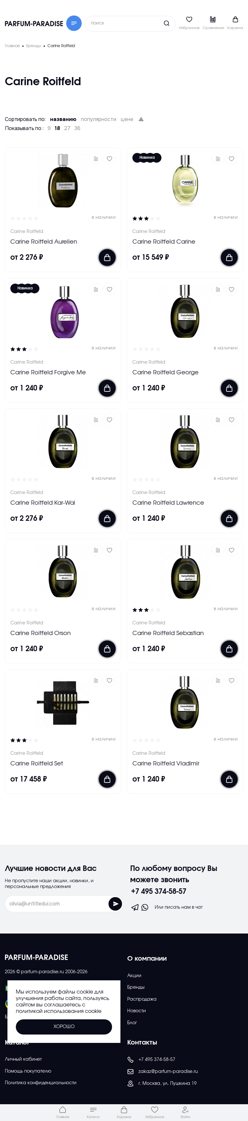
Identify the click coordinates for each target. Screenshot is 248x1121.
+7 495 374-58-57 (158, 891)
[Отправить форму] (115, 904)
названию (63, 119)
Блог (132, 1023)
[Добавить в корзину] (107, 257)
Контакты (142, 1042)
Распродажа (142, 999)
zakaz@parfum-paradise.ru (162, 1071)
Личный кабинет (23, 1059)
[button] (95, 158)
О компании (147, 958)
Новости (136, 1011)
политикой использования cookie (58, 1011)
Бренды (136, 987)
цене (127, 119)
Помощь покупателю (28, 1071)
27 (67, 128)
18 (57, 128)
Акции (134, 976)
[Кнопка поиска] (154, 23)
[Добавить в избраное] (109, 158)
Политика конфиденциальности (41, 1083)
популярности (98, 119)
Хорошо (64, 1027)
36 (77, 128)
